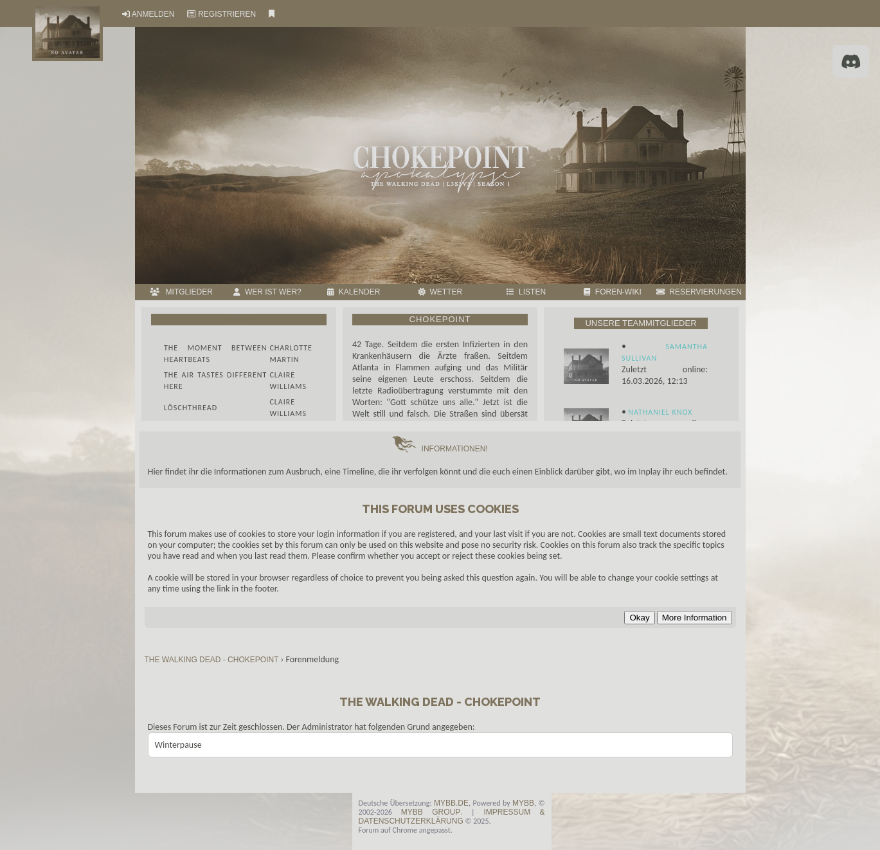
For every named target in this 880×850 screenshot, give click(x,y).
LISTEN (526, 291)
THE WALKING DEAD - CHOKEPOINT (213, 659)
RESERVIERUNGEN (699, 291)
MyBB (523, 803)
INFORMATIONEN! (439, 448)
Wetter (440, 291)
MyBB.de (451, 803)
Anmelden (153, 14)
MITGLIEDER (181, 291)
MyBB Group (430, 812)
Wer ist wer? (267, 291)
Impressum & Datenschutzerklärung (452, 817)
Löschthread (190, 407)
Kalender (353, 291)
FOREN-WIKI (613, 291)
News (238, 319)
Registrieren (227, 14)
